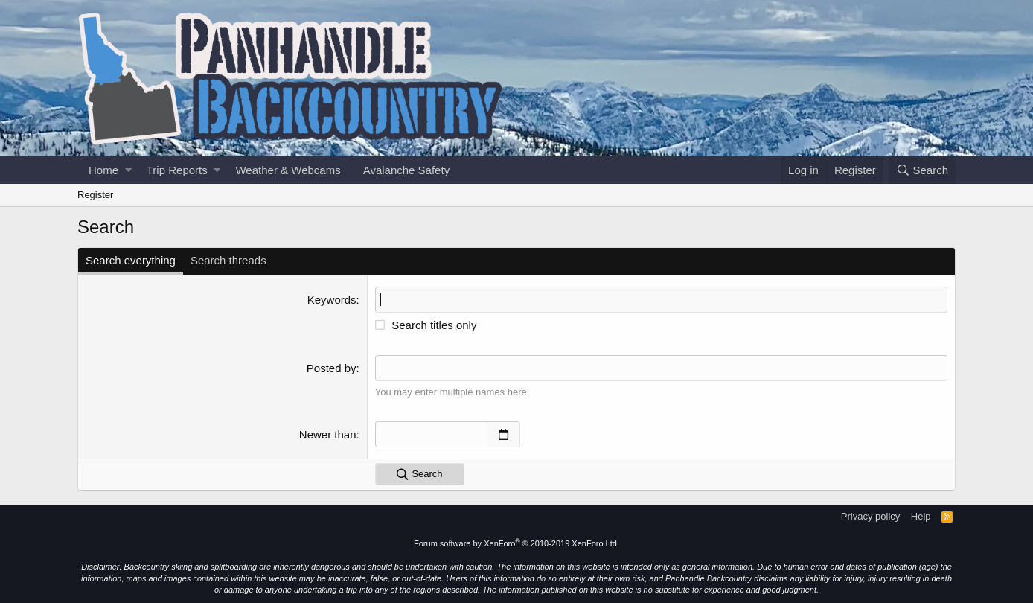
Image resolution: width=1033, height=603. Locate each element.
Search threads (228, 260)
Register (95, 194)
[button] (128, 170)
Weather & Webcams (287, 170)
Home (103, 170)
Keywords (331, 299)
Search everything (131, 260)
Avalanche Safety (406, 170)
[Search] (922, 170)
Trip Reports (177, 170)
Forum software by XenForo (516, 543)
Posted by (331, 368)
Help (921, 516)
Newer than (327, 434)
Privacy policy (870, 516)
